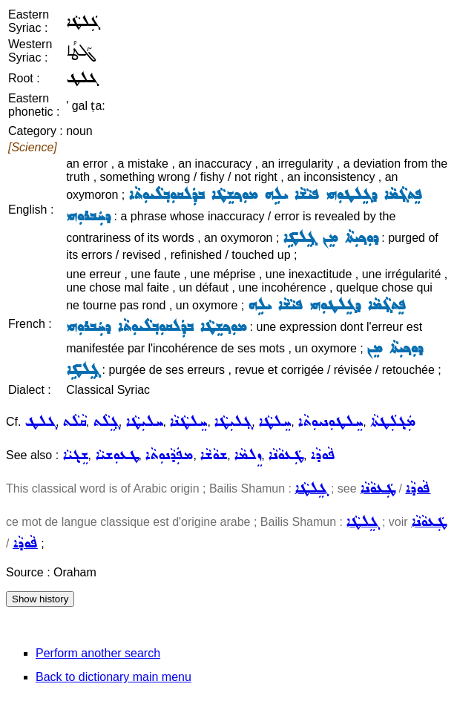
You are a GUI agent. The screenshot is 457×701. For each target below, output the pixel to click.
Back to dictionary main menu (113, 677)
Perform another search (98, 653)
